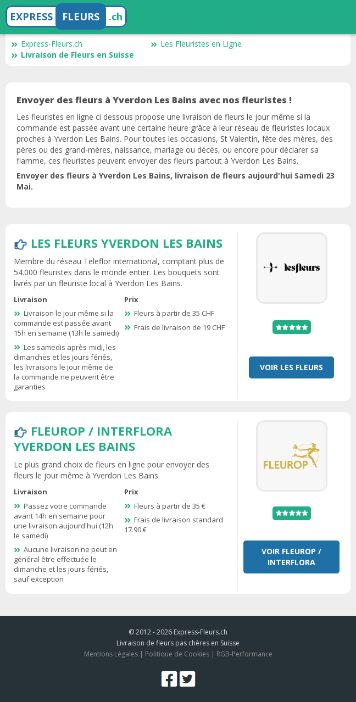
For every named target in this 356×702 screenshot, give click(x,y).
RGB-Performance (244, 654)
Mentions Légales (111, 654)
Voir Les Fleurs (291, 367)
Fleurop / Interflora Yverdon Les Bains (93, 438)
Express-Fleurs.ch (46, 43)
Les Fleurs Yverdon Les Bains (126, 243)
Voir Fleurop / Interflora (291, 556)
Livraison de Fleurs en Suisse (72, 54)
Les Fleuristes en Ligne (196, 43)
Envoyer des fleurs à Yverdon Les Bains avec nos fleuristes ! (154, 100)
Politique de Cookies (177, 654)
